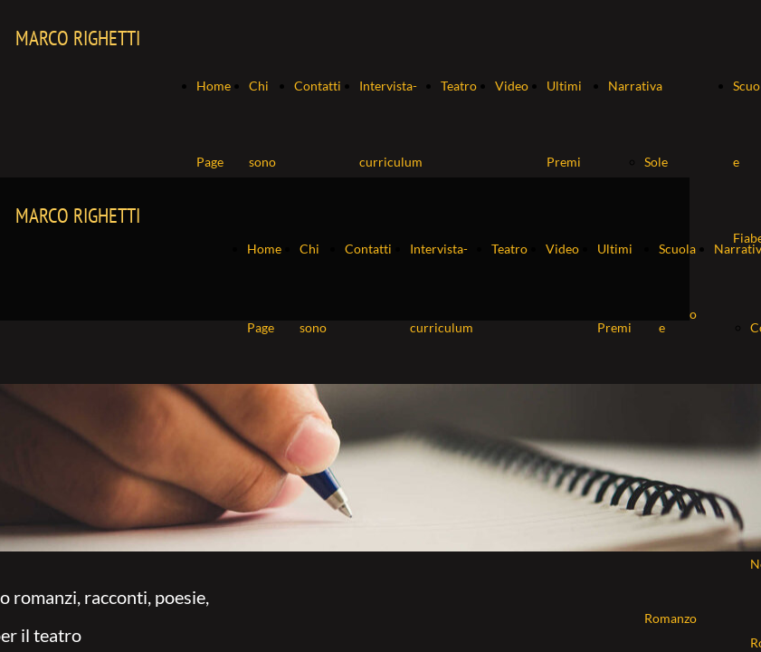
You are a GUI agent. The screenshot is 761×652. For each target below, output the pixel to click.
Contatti (317, 85)
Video (511, 85)
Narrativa (635, 85)
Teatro (459, 85)
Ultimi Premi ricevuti (568, 161)
